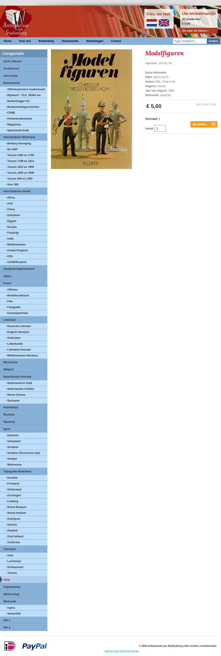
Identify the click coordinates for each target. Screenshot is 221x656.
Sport (6, 429)
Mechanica (10, 362)
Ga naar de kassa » (195, 30)
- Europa (11, 227)
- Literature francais (18, 349)
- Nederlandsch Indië (19, 383)
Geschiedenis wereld (16, 191)
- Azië (9, 203)
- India (10, 238)
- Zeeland (12, 530)
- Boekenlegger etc (18, 101)
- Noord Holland (16, 513)
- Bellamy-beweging (18, 143)
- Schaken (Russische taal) (23, 453)
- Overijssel (13, 518)
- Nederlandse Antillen (20, 388)
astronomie (10, 75)
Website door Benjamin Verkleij (122, 650)
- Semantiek (13, 613)
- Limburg (12, 501)
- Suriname (13, 400)
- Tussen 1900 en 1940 (20, 172)
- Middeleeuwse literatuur (22, 355)
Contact (116, 41)
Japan (7, 276)
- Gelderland (13, 489)
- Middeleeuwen (16, 244)
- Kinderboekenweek (19, 118)
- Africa (10, 197)
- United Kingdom (17, 250)
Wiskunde (9, 601)
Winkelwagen (94, 41)
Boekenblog (46, 41)
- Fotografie (13, 307)
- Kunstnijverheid (17, 313)
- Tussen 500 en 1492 (19, 178)
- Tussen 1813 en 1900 (20, 167)
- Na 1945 (12, 149)
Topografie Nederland (17, 471)
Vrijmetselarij (11, 587)
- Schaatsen (13, 441)
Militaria (8, 369)
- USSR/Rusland (16, 262)
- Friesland (12, 483)
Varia (6, 579)
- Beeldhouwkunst (17, 295)
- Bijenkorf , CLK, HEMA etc (23, 95)
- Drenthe (12, 477)
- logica (10, 607)
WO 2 (6, 627)
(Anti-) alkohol (12, 61)
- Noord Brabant (16, 507)
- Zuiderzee (13, 542)
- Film (9, 301)
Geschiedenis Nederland (19, 137)
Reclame (8, 414)
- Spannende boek (17, 130)
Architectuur (11, 68)
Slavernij (9, 421)
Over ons (25, 41)
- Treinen (11, 573)
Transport (9, 549)
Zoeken (213, 41)
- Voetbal (11, 458)
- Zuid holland (14, 536)
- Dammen (12, 435)
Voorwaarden (70, 41)
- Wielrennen (14, 464)
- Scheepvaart (14, 567)
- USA (9, 256)
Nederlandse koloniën (17, 376)
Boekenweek (11, 83)
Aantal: (149, 128)
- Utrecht (11, 524)
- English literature (17, 332)
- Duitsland (13, 215)
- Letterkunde (14, 343)
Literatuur (9, 319)
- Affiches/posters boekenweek (25, 89)
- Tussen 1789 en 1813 (20, 161)
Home (7, 41)
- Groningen (13, 495)
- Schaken (12, 447)
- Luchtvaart (13, 561)
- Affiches (12, 289)
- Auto (9, 555)
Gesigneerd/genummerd (19, 268)
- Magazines (13, 124)
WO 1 (6, 620)
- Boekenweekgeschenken (22, 107)
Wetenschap (11, 594)
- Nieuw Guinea (15, 394)
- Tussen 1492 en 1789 (20, 155)
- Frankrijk (12, 232)
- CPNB (10, 112)
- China (10, 209)
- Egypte (11, 221)
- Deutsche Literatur (18, 326)
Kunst (7, 283)
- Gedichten (13, 338)
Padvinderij (10, 407)
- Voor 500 (12, 184)
